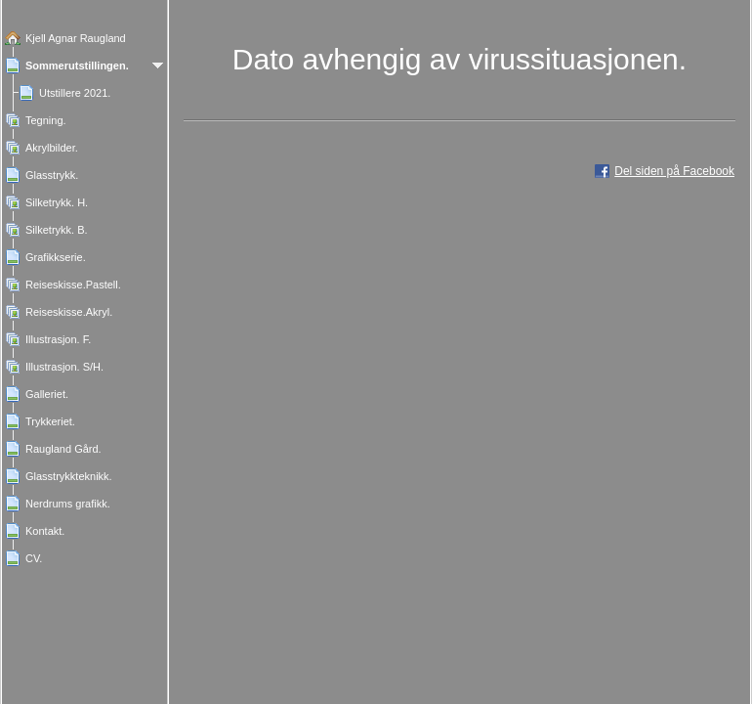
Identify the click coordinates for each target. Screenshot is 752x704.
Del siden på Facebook (674, 171)
